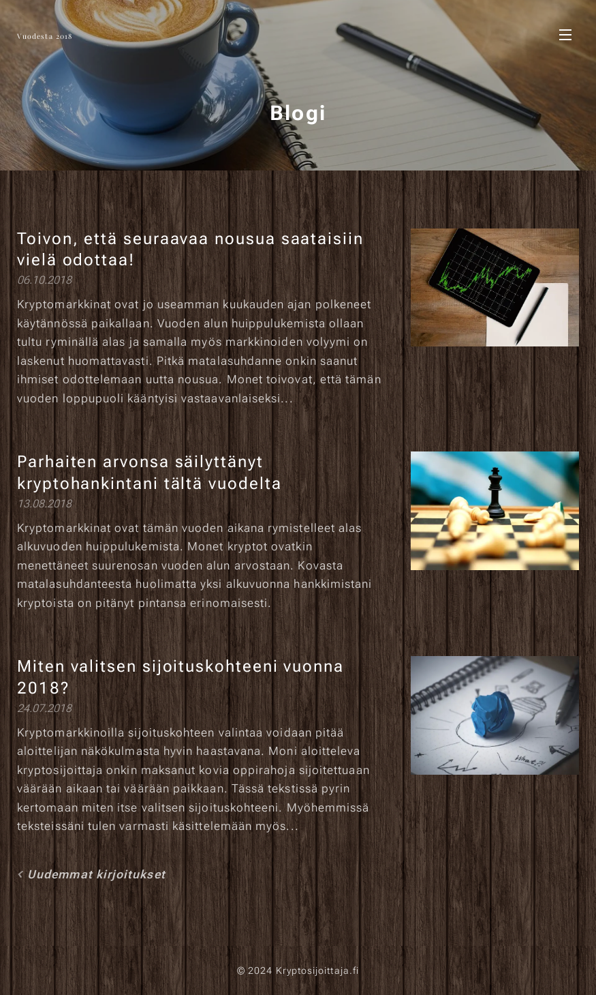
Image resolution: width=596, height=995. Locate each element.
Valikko (565, 34)
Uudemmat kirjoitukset (96, 874)
